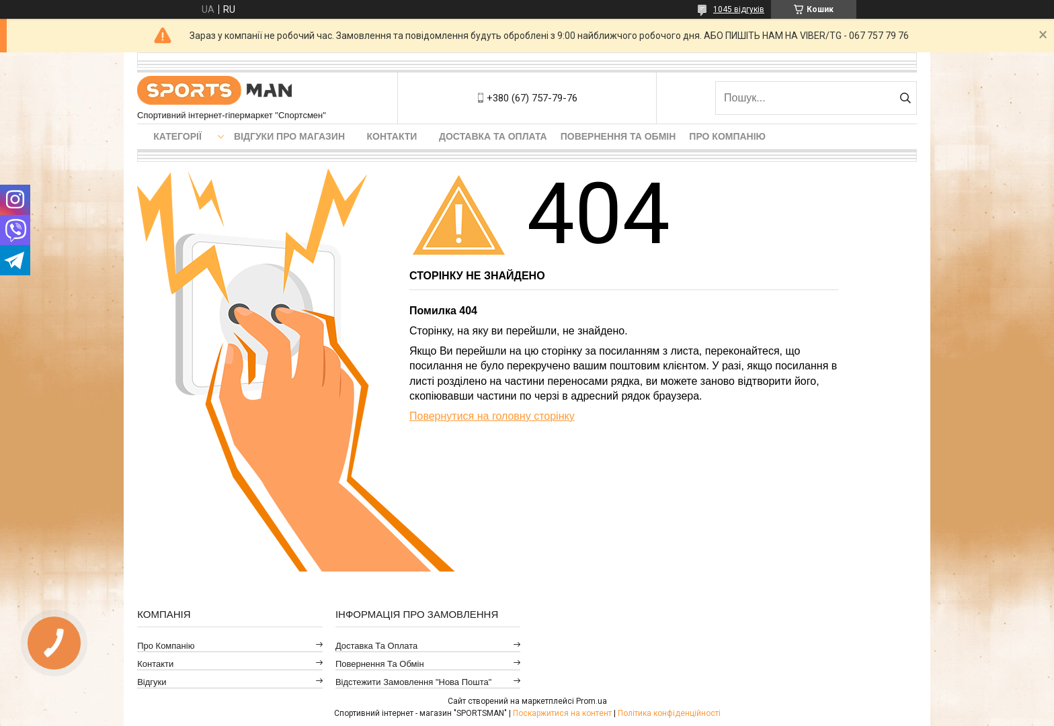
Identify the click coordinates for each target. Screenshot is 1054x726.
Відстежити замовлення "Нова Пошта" (413, 682)
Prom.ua (591, 701)
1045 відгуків (738, 9)
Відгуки (151, 682)
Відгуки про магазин (289, 136)
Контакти (392, 136)
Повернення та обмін (618, 136)
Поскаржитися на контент (562, 713)
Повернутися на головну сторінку (492, 416)
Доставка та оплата (493, 136)
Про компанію (727, 136)
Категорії (177, 136)
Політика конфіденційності (669, 713)
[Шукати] (905, 98)
